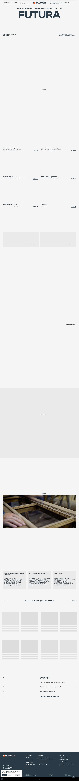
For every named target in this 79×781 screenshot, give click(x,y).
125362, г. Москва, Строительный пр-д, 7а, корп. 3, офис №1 (67, 764)
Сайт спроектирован (68, 775)
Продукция (6, 2)
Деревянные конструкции (44, 758)
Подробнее (13, 772)
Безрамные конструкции (44, 764)
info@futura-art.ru (63, 758)
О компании (22, 3)
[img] (39, 3)
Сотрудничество (30, 764)
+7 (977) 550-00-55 (54, 2)
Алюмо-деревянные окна (44, 762)
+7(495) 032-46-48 (63, 762)
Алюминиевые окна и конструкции (46, 760)
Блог (27, 766)
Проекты (15, 2)
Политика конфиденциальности (30, 775)
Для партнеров (29, 762)
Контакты (28, 769)
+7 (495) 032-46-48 (54, 3)
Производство (29, 760)
